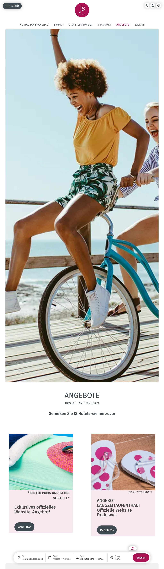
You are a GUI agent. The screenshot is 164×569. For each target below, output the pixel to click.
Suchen (140, 557)
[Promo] (122, 558)
